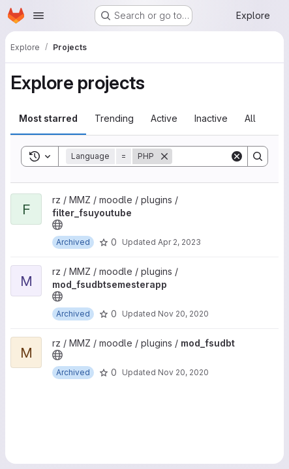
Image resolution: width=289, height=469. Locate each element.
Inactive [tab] (211, 118)
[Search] (257, 156)
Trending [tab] (114, 118)
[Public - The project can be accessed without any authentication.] (57, 225)
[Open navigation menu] (38, 15)
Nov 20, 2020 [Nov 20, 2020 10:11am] (183, 314)
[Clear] (237, 156)
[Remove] (164, 156)
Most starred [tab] (48, 118)
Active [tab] (164, 118)
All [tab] (250, 118)
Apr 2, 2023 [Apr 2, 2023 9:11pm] (179, 242)
